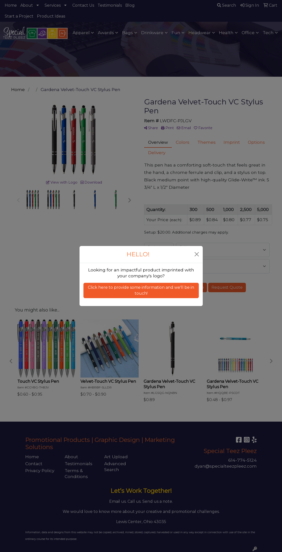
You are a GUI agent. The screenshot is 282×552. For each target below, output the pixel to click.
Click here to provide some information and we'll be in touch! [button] (141, 290)
